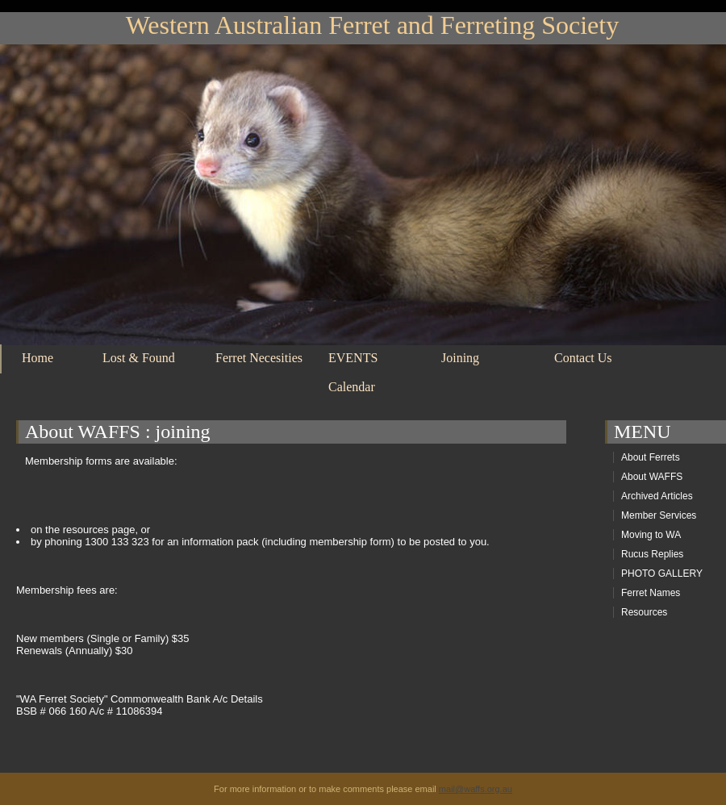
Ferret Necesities (258, 358)
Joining (460, 358)
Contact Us (583, 358)
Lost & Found (138, 358)
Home (37, 358)
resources (86, 529)
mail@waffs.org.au (475, 789)
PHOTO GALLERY (662, 573)
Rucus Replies (652, 554)
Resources (644, 612)
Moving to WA (651, 534)
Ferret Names (650, 593)
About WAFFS (82, 431)
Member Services (658, 515)
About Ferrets (650, 457)
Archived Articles (657, 496)
